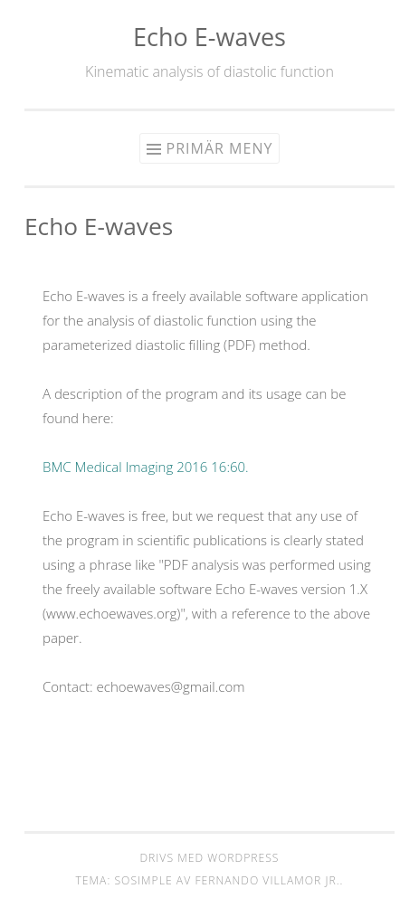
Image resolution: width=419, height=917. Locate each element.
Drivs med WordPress (209, 857)
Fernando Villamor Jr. (267, 880)
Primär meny (220, 148)
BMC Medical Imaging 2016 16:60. (146, 467)
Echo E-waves (209, 36)
